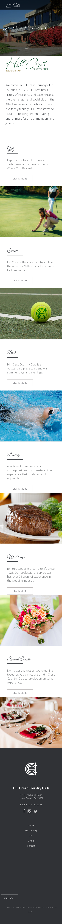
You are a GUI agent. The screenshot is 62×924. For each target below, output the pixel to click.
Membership (31, 830)
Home (31, 825)
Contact (31, 845)
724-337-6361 (35, 804)
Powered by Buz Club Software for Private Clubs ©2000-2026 (32, 909)
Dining (31, 840)
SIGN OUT (9, 897)
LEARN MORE (20, 178)
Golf (31, 835)
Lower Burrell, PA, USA (31, 874)
